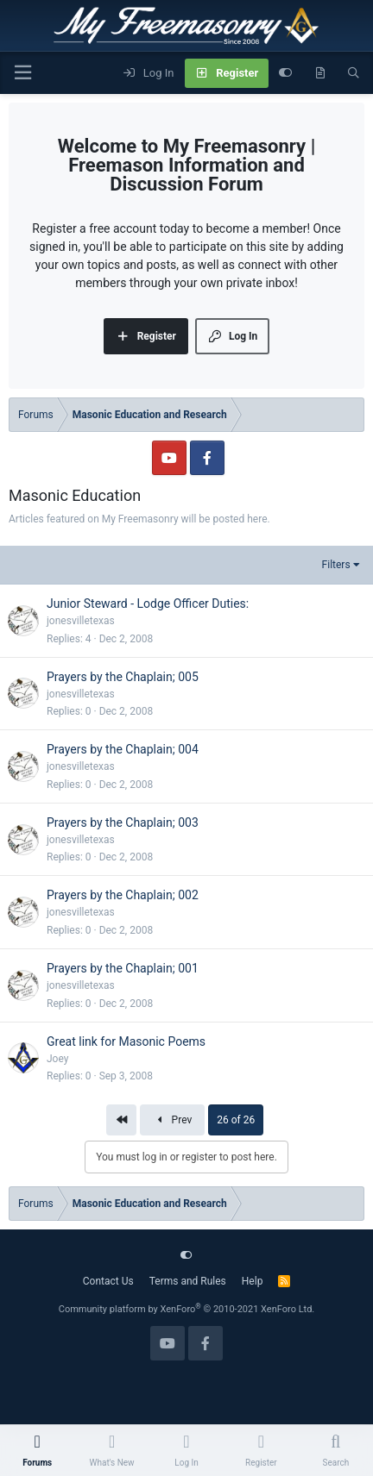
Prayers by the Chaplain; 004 (123, 749)
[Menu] (22, 73)
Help (252, 1281)
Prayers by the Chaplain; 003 (123, 822)
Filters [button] (336, 565)
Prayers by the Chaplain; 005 (123, 677)
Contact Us (108, 1281)
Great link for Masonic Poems (126, 1041)
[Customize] (285, 73)
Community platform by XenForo (187, 1309)
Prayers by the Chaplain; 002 (123, 895)
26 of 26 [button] (236, 1120)
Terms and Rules (187, 1281)
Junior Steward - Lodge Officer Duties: (148, 603)
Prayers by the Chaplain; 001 (123, 968)
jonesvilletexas (81, 621)
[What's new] (320, 73)
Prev (172, 1120)
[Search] (354, 73)
